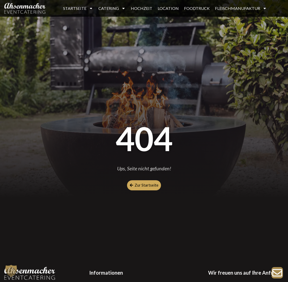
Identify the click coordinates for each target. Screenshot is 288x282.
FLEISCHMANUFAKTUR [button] (241, 8)
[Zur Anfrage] (277, 273)
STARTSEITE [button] (78, 8)
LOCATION (168, 8)
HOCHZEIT (141, 8)
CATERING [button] (111, 8)
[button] (11, 271)
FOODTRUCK (197, 8)
